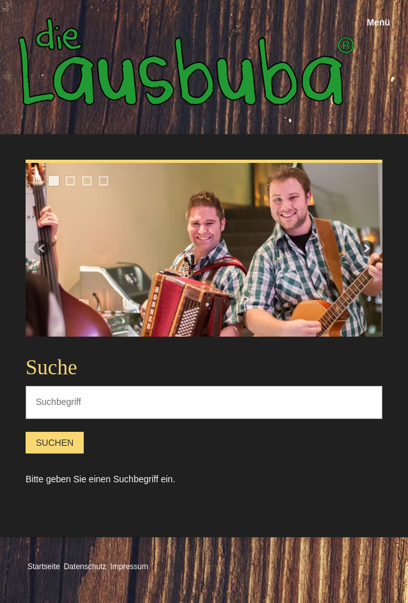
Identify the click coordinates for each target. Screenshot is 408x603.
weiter (365, 250)
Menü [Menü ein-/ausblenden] (378, 22)
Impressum (129, 566)
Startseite (43, 566)
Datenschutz (85, 566)
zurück (42, 250)
